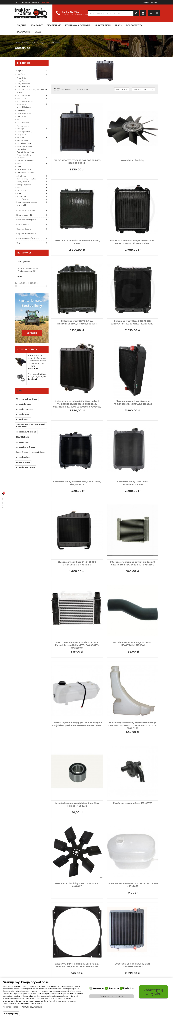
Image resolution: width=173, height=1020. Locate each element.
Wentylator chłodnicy (132, 160)
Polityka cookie (10, 1007)
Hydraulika (21, 149)
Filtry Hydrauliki (23, 87)
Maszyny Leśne (22, 224)
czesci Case (38, 452)
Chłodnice (21, 110)
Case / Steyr (21, 74)
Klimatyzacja (22, 140)
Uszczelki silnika (23, 95)
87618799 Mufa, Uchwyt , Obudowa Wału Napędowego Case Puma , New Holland (37, 360)
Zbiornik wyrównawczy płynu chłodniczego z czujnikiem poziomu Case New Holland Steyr (77, 724)
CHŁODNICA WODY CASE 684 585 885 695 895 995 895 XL (77, 161)
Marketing (128, 988)
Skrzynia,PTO (22, 134)
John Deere (21, 176)
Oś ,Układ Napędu (24, 143)
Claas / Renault (23, 182)
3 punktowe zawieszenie (27, 202)
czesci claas (22, 414)
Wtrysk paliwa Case (26, 399)
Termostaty (21, 116)
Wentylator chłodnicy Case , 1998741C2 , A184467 (77, 884)
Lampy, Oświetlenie (25, 161)
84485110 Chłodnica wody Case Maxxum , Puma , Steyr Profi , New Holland (132, 242)
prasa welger (23, 462)
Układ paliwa (22, 104)
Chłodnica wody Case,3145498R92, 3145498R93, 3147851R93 (77, 563)
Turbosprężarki (23, 122)
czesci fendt (22, 419)
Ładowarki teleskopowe (26, 219)
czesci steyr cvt (24, 409)
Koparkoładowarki (24, 215)
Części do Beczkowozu (26, 233)
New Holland (22, 437)
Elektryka (21, 158)
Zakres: (18, 283)
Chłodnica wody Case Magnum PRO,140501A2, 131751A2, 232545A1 (133, 402)
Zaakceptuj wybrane (112, 996)
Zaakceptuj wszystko (153, 992)
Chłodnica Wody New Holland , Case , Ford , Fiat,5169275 (77, 483)
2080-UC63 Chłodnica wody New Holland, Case (77, 242)
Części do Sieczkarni (24, 229)
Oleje (18, 243)
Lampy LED (22, 205)
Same (19, 193)
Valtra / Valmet (23, 199)
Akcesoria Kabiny (24, 155)
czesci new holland (26, 432)
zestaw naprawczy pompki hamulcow (30, 425)
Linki (19, 166)
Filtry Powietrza (23, 84)
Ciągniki (19, 71)
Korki (19, 163)
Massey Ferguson (24, 185)
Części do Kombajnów (25, 210)
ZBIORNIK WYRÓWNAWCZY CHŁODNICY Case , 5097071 (133, 884)
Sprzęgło (20, 129)
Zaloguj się (143, 13)
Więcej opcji (12, 1014)
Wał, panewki (22, 98)
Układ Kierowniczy (24, 146)
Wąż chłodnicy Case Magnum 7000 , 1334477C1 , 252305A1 (133, 643)
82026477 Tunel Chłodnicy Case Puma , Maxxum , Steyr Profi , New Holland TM (77, 965)
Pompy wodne (23, 126)
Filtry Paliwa (22, 81)
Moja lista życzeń (149, 2)
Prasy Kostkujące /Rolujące (27, 238)
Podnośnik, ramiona (25, 152)
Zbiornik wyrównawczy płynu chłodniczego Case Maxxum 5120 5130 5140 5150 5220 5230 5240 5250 (132, 725)
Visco (19, 119)
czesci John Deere (25, 447)
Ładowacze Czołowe (25, 172)
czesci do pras (23, 404)
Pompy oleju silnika (25, 101)
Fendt (19, 187)
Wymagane (98, 988)
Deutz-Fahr (21, 190)
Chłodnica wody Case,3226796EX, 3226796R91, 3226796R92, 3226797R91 (132, 322)
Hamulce (20, 137)
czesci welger (23, 457)
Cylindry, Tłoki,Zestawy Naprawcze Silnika (31, 90)
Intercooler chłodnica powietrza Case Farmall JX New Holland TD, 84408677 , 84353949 (77, 645)
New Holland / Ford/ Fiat (27, 179)
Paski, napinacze (24, 113)
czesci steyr (22, 442)
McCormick (21, 196)
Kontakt (45, 2)
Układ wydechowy (24, 132)
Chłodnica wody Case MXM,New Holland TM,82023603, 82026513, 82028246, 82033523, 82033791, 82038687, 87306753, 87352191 (77, 405)
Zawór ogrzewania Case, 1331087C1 (132, 803)
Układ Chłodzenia (24, 107)
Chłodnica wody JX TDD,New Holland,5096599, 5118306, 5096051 (76, 322)
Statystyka (114, 988)
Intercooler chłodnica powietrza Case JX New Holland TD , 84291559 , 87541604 (132, 563)
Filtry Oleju (21, 78)
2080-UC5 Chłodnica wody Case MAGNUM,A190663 (132, 965)
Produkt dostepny (27, 271)
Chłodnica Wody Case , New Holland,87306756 (132, 483)
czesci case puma (25, 467)
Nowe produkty (27, 349)
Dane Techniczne (24, 169)
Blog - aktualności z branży (27, 2)
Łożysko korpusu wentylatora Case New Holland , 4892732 (77, 804)
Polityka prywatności (31, 1007)
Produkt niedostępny (28, 268)
